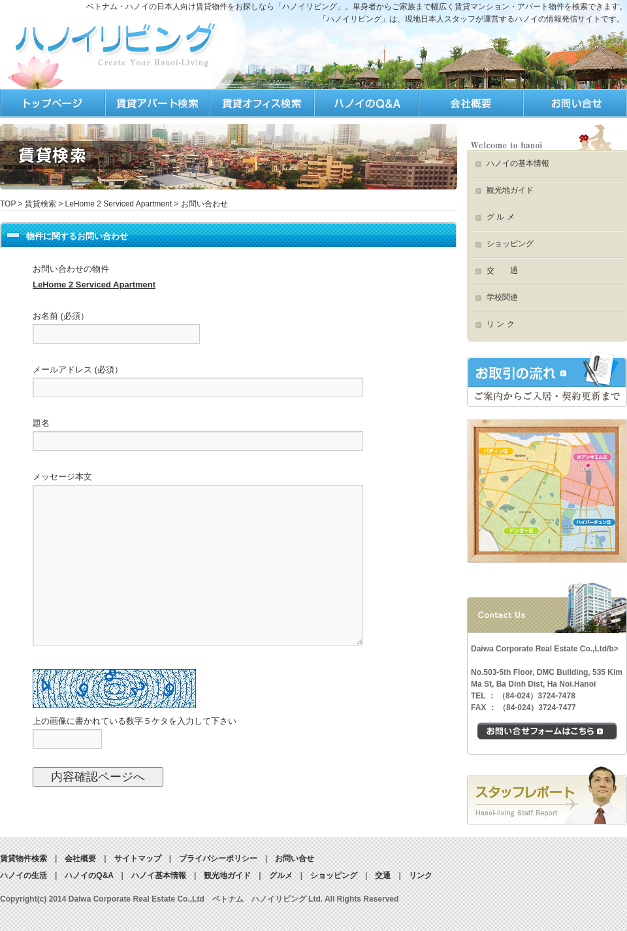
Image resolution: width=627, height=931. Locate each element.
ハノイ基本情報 (158, 875)
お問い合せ (294, 858)
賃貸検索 (40, 203)
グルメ (281, 875)
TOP (52, 103)
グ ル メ (501, 216)
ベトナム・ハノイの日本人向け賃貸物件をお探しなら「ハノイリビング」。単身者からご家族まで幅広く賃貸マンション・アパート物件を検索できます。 (356, 6)
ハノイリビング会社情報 (470, 103)
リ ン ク (501, 324)
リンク (420, 875)
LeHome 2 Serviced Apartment (118, 203)
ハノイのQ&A (89, 875)
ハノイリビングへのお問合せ (574, 103)
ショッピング (510, 243)
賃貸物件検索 (23, 858)
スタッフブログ (547, 795)
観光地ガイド (510, 190)
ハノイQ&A (366, 103)
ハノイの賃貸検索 (156, 103)
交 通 (502, 270)
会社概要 (80, 858)
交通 (383, 875)
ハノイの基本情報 (518, 163)
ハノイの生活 (261, 103)
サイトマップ (137, 858)
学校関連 (502, 297)
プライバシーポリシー (218, 858)
